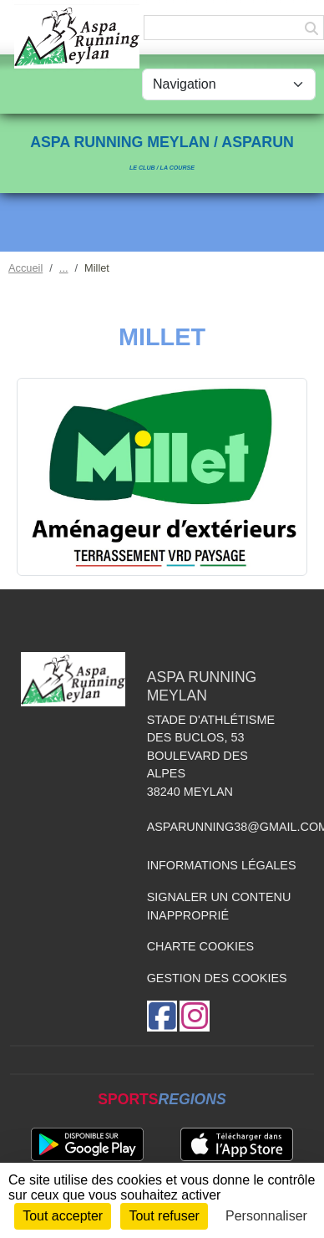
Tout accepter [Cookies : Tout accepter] (63, 1216)
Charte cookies (200, 946)
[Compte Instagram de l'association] (195, 1016)
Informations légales (221, 865)
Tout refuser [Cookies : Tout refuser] (164, 1216)
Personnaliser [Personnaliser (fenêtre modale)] (266, 1216)
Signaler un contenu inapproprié (219, 906)
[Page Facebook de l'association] (162, 1016)
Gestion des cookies (217, 978)
